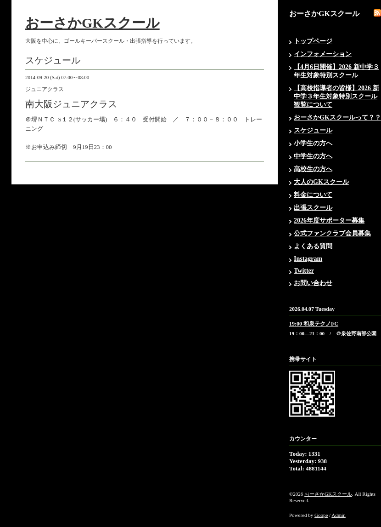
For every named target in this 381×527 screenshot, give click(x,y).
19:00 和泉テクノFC (313, 324)
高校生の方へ (313, 169)
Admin (338, 515)
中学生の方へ (313, 156)
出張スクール (313, 207)
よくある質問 (313, 246)
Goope (321, 515)
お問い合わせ (313, 283)
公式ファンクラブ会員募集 (332, 233)
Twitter (304, 270)
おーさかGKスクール (92, 22)
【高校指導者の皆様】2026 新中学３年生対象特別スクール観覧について (336, 96)
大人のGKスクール (321, 181)
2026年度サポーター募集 (329, 220)
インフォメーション (323, 54)
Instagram (308, 258)
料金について (313, 194)
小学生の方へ (313, 143)
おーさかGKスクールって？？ (337, 117)
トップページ (313, 41)
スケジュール (313, 130)
